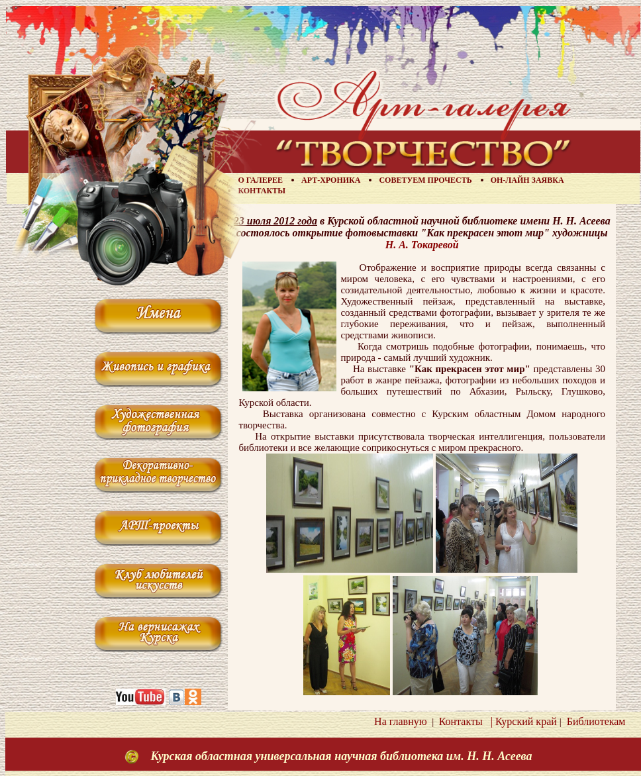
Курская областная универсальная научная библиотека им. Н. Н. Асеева (341, 756)
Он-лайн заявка (527, 180)
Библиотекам (594, 721)
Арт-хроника (330, 180)
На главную (400, 721)
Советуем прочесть (425, 180)
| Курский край (521, 721)
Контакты (261, 190)
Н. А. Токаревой (422, 244)
